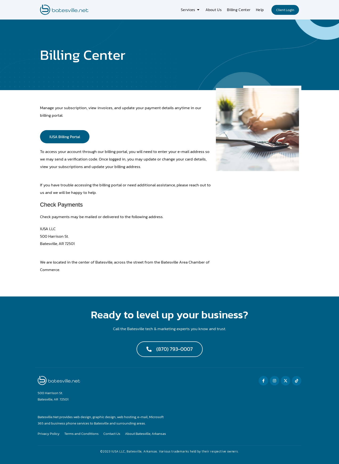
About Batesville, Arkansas (145, 433)
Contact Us (111, 433)
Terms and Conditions (81, 433)
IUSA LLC (118, 451)
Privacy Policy (49, 433)
